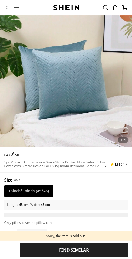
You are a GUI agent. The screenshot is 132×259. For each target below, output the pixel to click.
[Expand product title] (106, 210)
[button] (119, 208)
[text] (11, 198)
